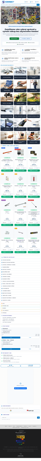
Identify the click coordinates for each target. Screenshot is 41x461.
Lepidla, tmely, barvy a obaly (8, 283)
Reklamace (34, 426)
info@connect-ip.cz (6, 332)
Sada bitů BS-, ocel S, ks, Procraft (20, 160)
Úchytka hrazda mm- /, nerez (20, 241)
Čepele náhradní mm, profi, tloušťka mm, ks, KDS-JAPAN (33, 241)
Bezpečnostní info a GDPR (24, 427)
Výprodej (4, 312)
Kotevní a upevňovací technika (9, 264)
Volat (11, 337)
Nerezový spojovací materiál (9, 262)
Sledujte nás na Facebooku (20, 388)
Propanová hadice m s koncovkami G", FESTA (7, 160)
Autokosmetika (6, 288)
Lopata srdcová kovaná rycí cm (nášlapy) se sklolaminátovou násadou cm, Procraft (34, 213)
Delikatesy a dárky (6, 300)
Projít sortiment (14, 38)
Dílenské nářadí (6, 267)
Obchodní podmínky (19, 426)
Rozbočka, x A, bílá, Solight (20, 185)
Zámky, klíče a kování (7, 295)
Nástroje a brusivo (7, 269)
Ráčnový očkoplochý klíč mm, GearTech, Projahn (20, 212)
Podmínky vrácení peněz (16, 427)
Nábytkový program (7, 293)
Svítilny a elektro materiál (8, 281)
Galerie (30, 426)
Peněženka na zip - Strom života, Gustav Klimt (34, 160)
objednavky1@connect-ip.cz (8, 344)
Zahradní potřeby (6, 278)
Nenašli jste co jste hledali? (8, 320)
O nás (13, 426)
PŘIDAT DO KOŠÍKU (7, 170)
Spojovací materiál (7, 260)
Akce (4, 303)
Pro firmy (25, 426)
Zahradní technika (6, 276)
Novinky (4, 308)
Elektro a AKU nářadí (7, 274)
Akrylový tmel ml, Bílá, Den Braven (34, 186)
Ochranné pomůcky (7, 290)
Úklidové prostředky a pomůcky (9, 297)
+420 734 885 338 (6, 342)
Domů (6, 426)
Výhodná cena (5, 305)
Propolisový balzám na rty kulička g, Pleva (7, 186)
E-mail (30, 337)
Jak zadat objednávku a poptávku (9, 317)
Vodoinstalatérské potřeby (8, 286)
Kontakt (10, 426)
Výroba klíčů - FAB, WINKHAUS (8, 319)
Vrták (7, 211)
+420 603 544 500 (6, 331)
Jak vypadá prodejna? (7, 322)
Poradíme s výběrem (25, 38)
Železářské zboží (6, 271)
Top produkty (6, 310)
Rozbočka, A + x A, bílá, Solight (7, 241)
